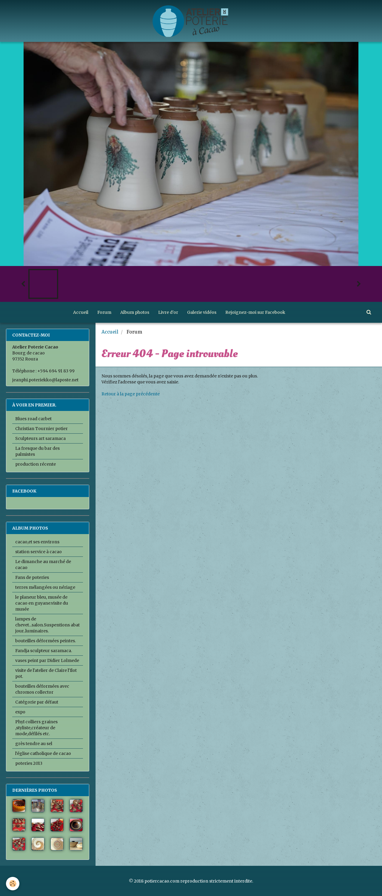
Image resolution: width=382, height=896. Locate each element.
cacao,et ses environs (37, 542)
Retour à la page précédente (130, 394)
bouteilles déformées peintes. (45, 640)
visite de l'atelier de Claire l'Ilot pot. (46, 673)
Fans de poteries (32, 577)
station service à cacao (38, 551)
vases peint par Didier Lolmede (47, 660)
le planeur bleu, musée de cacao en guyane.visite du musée (41, 603)
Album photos (134, 312)
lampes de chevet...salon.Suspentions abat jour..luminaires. (47, 625)
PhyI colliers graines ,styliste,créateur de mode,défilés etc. (36, 727)
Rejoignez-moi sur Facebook (255, 312)
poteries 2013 (28, 763)
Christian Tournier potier (41, 428)
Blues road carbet (33, 418)
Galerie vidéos (201, 312)
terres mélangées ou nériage (45, 587)
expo (20, 712)
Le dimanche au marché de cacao (43, 564)
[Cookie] (12, 883)
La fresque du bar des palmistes (37, 451)
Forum (104, 312)
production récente (35, 464)
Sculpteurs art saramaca (40, 438)
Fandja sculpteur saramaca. (43, 650)
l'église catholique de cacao (43, 753)
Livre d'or (168, 312)
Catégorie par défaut (36, 702)
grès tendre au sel (33, 743)
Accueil (80, 312)
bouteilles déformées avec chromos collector (42, 689)
